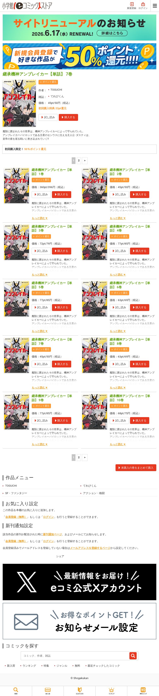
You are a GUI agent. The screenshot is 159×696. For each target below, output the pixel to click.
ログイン (143, 6)
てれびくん (57, 96)
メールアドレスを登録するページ (90, 549)
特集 (46, 666)
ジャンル (62, 666)
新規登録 (131, 6)
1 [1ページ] (74, 161)
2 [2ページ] (79, 161)
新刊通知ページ (52, 535)
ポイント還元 (49, 81)
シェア (60, 557)
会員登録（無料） (16, 518)
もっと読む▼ (40, 219)
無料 (77, 666)
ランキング (29, 666)
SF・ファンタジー (16, 494)
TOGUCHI (56, 89)
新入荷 (11, 666)
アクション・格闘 (94, 494)
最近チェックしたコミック (104, 666)
